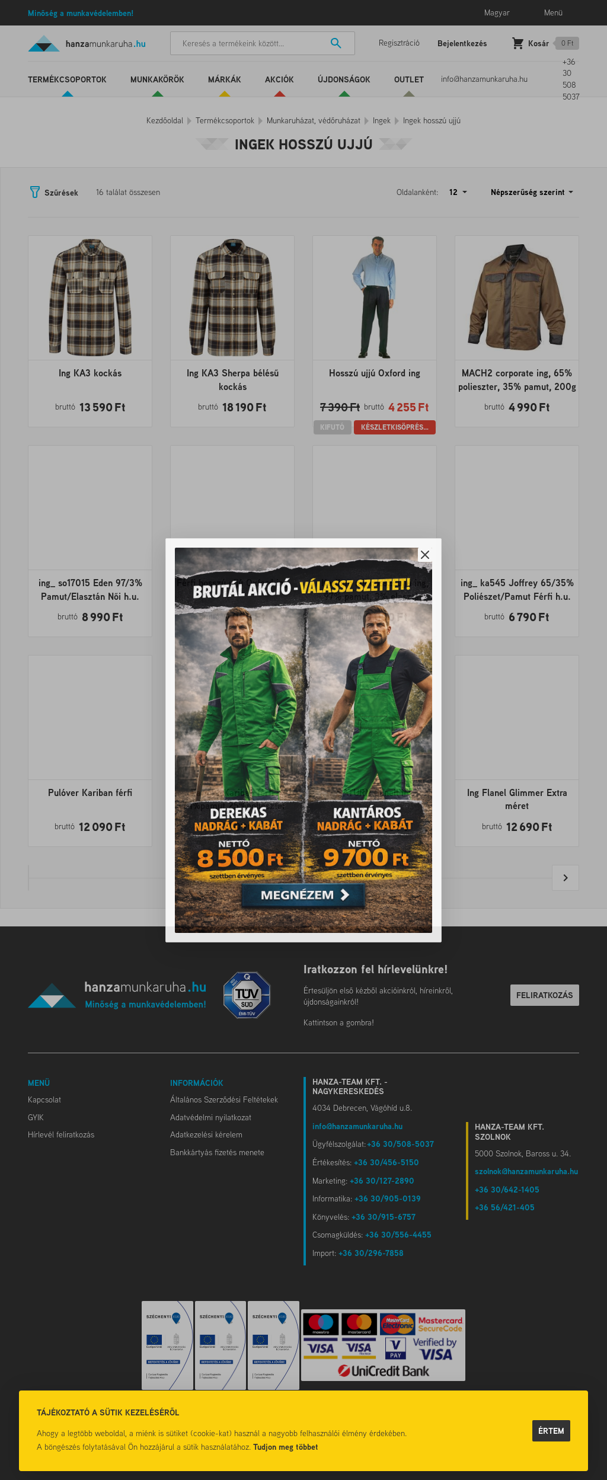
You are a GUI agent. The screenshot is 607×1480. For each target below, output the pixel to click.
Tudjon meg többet (285, 1446)
